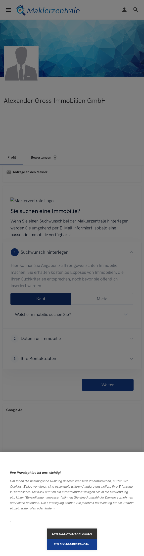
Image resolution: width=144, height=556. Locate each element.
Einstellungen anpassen (72, 533)
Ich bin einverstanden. (72, 544)
